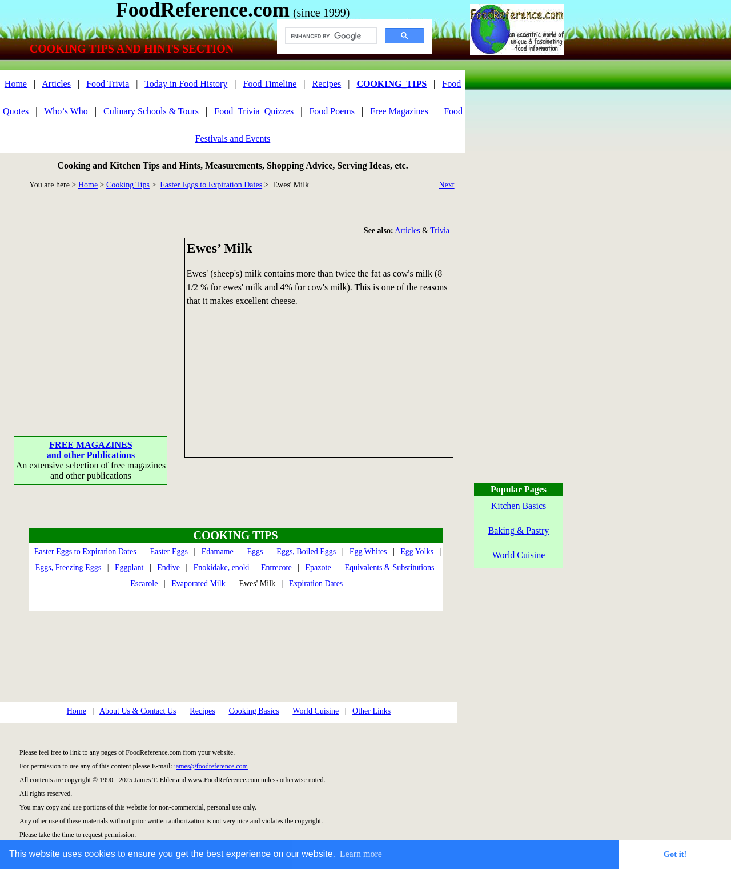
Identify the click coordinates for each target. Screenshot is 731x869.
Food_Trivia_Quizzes (254, 111)
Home (16, 84)
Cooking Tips (128, 185)
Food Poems (332, 111)
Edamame (218, 551)
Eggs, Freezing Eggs (68, 567)
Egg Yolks (416, 551)
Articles (56, 84)
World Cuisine (315, 711)
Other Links (371, 711)
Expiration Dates (316, 583)
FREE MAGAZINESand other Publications (91, 450)
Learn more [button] (361, 854)
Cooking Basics (253, 711)
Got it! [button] (675, 854)
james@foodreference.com (211, 766)
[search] (330, 36)
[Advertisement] (91, 309)
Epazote (318, 567)
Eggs (255, 551)
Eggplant (129, 567)
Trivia (439, 230)
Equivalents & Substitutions (389, 567)
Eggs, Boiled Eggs (306, 551)
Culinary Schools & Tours (151, 111)
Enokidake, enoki (222, 567)
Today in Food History (185, 84)
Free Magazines (399, 111)
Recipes (327, 84)
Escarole (144, 583)
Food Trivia (107, 84)
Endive (168, 567)
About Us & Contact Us (137, 711)
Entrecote (276, 567)
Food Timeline (270, 84)
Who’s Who (66, 111)
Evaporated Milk (198, 583)
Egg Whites (368, 551)
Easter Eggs (168, 551)
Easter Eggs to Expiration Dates (211, 185)
